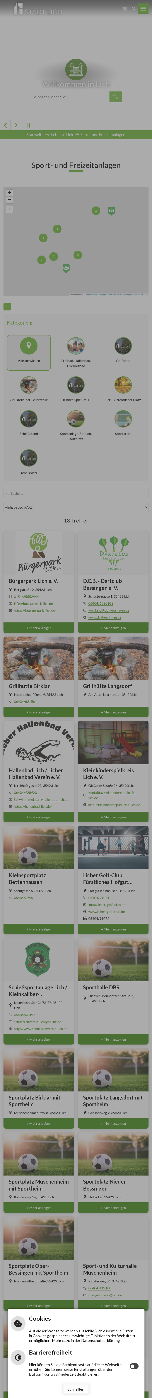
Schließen (76, 1388)
